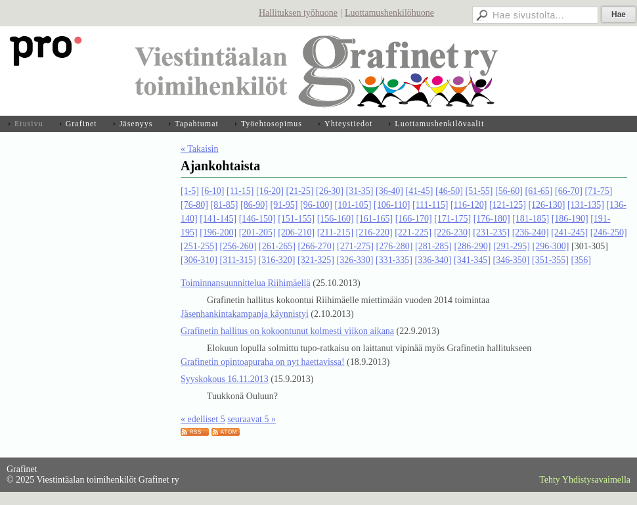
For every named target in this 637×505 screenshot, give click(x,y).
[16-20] (270, 191)
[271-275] (355, 246)
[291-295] (511, 246)
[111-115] (430, 205)
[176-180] (491, 219)
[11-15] (240, 191)
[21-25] (299, 191)
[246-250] (608, 232)
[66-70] (568, 191)
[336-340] (432, 260)
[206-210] (296, 232)
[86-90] (254, 205)
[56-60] (509, 191)
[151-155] (296, 219)
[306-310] (199, 260)
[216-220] (374, 232)
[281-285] (433, 246)
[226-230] (452, 232)
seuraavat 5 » (251, 419)
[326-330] (354, 260)
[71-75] (598, 191)
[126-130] (546, 205)
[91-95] (284, 205)
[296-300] (551, 246)
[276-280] (394, 246)
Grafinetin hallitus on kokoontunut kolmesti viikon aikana (287, 331)
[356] (580, 260)
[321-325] (315, 260)
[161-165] (374, 219)
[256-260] (238, 246)
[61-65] (538, 191)
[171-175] (452, 219)
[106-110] (392, 205)
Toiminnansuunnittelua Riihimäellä (246, 283)
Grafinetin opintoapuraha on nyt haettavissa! (263, 362)
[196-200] (218, 232)
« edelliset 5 (203, 419)
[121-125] (507, 205)
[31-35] (359, 191)
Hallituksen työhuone (298, 13)
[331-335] (394, 260)
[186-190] (570, 219)
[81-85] (224, 205)
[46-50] (449, 191)
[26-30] (329, 191)
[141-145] (218, 219)
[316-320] (276, 260)
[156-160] (335, 219)
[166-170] (413, 219)
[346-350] (511, 260)
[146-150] (257, 219)
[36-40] (389, 191)
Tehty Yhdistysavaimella (584, 480)
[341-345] (472, 260)
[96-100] (316, 205)
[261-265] (277, 246)
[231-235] (491, 232)
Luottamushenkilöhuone (389, 13)
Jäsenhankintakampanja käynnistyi (245, 314)
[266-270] (316, 246)
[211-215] (335, 232)
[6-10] (213, 191)
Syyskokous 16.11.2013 (225, 379)
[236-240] (530, 232)
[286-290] (472, 246)
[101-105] (353, 205)
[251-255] (199, 246)
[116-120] (468, 205)
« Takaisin (199, 149)
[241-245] (569, 232)
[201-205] (257, 232)
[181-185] (530, 219)
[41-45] (419, 191)
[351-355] (550, 260)
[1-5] (190, 191)
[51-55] (479, 191)
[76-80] (194, 205)
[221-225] (413, 232)
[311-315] (238, 260)
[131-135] (585, 205)
